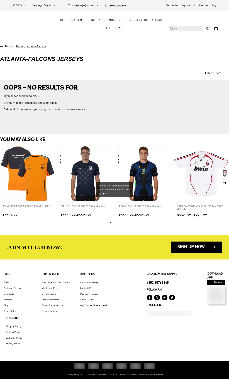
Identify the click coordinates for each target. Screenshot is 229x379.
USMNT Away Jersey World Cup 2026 (83, 205)
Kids (102, 20)
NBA (112, 20)
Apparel (158, 20)
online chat (202, 5)
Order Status (10, 311)
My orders (187, 5)
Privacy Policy (13, 344)
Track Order (172, 5)
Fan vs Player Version (53, 305)
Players (141, 20)
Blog (6, 305)
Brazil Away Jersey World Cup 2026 (140, 205)
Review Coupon (49, 311)
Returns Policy (13, 332)
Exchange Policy (14, 338)
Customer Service (12, 288)
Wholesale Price (50, 288)
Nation (76, 20)
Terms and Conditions (95, 375)
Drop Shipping (49, 294)
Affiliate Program (50, 300)
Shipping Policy (13, 326)
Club (64, 20)
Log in (215, 5)
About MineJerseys (89, 282)
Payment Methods (89, 294)
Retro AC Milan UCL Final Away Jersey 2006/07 (200, 207)
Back (9, 46)
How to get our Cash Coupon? (56, 282)
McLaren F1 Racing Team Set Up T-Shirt (26, 205)
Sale (107, 28)
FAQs (6, 282)
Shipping (8, 300)
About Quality (87, 300)
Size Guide (9, 294)
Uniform (125, 20)
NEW (117, 28)
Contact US (85, 288)
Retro (90, 20)
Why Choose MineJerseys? (93, 305)
